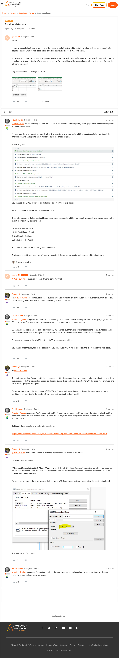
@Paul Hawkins (18, 279)
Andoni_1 (16, 294)
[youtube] (63, 628)
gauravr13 (16, 37)
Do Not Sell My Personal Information (32, 645)
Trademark (81, 645)
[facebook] (42, 628)
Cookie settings (58, 616)
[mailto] (77, 628)
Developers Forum (26, 13)
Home (4, 13)
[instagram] (70, 628)
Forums (13, 13)
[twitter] (49, 628)
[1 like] (21, 262)
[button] (2, 4)
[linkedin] (56, 628)
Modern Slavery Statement (57, 645)
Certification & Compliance (98, 645)
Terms (72, 645)
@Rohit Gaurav (18, 124)
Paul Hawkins (17, 120)
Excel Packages (19, 95)
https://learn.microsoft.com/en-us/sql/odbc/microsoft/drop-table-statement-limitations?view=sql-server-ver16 (59, 434)
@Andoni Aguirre (19, 320)
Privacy (13, 645)
